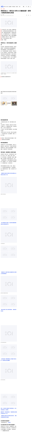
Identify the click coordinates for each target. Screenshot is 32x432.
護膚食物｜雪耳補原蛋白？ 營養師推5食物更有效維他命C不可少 (9, 412)
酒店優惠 (9, 6)
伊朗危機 (13, 6)
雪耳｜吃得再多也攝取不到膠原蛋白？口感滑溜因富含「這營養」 (8, 409)
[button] (26, 15)
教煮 (4, 8)
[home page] (2, 6)
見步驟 (9, 422)
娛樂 (7, 6)
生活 (1, 8)
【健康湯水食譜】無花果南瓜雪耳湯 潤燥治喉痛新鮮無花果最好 (8, 416)
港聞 (5, 6)
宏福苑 (17, 6)
